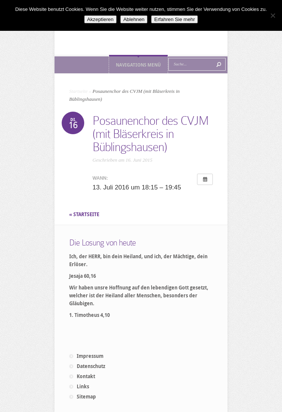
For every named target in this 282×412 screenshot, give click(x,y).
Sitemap (86, 396)
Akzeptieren (100, 19)
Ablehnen (133, 19)
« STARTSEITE (84, 214)
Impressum (90, 356)
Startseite (78, 91)
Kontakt (86, 376)
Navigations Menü (138, 65)
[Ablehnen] (272, 15)
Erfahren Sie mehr (174, 19)
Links (83, 386)
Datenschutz (91, 366)
